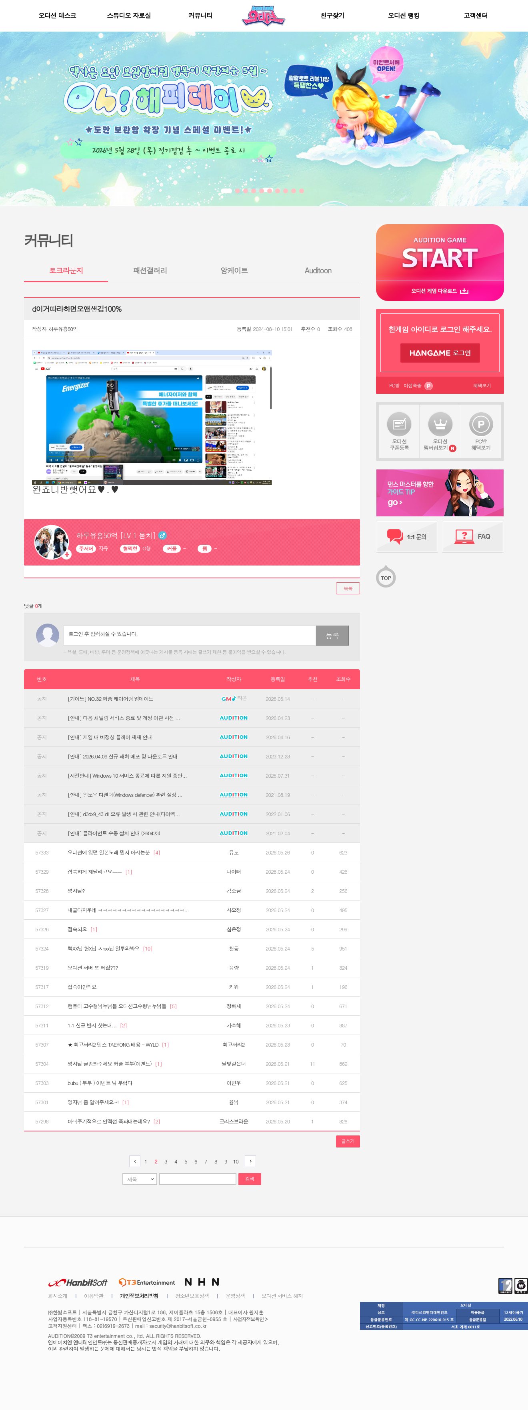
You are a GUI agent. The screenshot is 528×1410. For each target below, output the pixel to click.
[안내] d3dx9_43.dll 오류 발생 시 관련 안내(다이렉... (124, 814)
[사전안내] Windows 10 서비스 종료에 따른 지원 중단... (127, 775)
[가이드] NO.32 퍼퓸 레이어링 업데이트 (110, 699)
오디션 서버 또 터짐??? (93, 968)
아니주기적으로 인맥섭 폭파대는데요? (114, 1121)
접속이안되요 (82, 987)
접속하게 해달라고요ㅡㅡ (100, 871)
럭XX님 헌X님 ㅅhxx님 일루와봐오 (110, 948)
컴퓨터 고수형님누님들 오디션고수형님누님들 (122, 1006)
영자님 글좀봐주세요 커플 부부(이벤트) (115, 1064)
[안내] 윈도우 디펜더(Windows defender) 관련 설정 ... (125, 795)
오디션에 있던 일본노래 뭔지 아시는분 (114, 852)
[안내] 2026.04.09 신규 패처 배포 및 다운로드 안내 (123, 756)
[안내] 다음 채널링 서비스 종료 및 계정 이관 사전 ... (124, 718)
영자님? (76, 891)
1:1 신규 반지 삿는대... (97, 1025)
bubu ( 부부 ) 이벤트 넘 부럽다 (100, 1083)
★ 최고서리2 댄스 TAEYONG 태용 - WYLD (118, 1044)
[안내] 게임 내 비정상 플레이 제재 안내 (110, 737)
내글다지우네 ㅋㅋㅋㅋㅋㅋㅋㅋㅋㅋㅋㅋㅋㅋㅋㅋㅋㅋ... (128, 910)
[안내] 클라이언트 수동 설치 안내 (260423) (114, 833)
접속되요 (82, 929)
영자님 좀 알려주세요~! (98, 1102)
